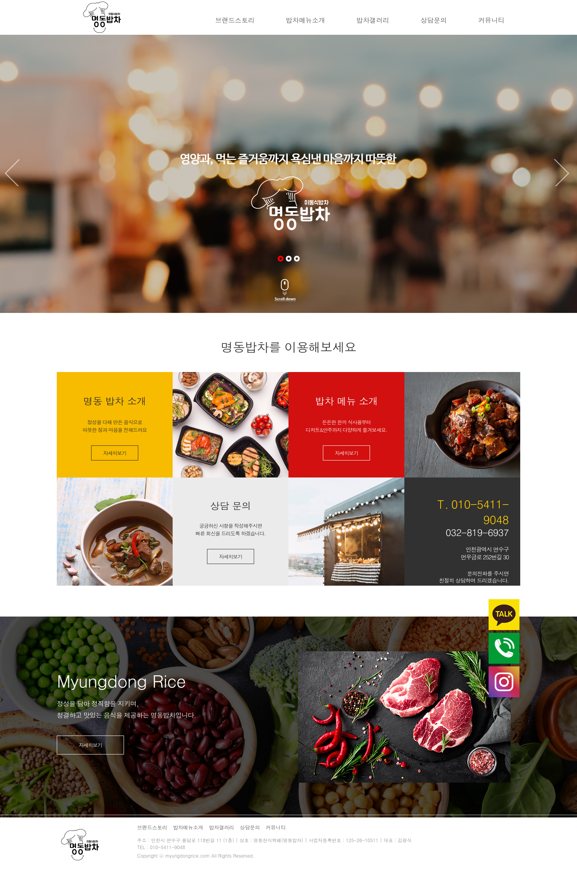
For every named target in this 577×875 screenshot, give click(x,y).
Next (563, 172)
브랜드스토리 (235, 20)
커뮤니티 (491, 20)
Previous (13, 172)
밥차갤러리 (372, 20)
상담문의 (434, 20)
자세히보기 (114, 453)
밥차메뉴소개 (305, 20)
